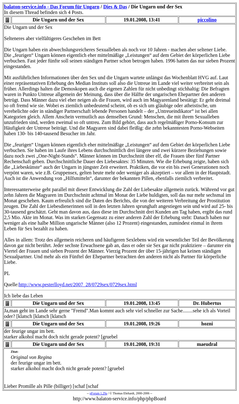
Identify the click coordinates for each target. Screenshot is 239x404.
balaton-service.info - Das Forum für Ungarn (51, 6)
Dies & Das (115, 6)
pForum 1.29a (98, 393)
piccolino (207, 19)
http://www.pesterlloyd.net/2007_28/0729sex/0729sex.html (78, 284)
